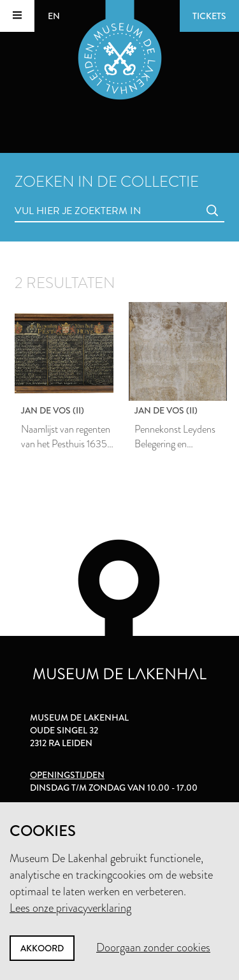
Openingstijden (67, 774)
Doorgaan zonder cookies (153, 947)
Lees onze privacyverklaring (70, 908)
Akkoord (42, 948)
